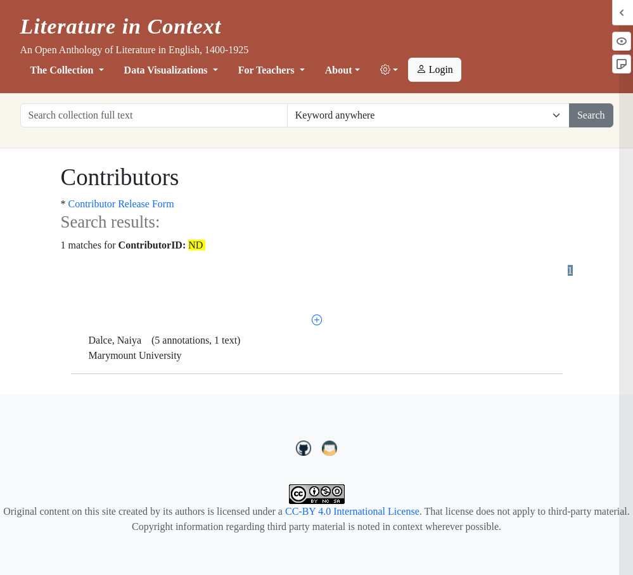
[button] (389, 70)
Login (434, 69)
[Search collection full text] (154, 115)
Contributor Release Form (121, 203)
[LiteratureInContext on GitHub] (305, 446)
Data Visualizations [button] (167, 70)
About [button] (338, 70)
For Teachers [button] (267, 70)
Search (591, 115)
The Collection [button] (63, 70)
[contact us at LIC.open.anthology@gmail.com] (330, 446)
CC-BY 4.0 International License (352, 511)
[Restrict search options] (428, 115)
